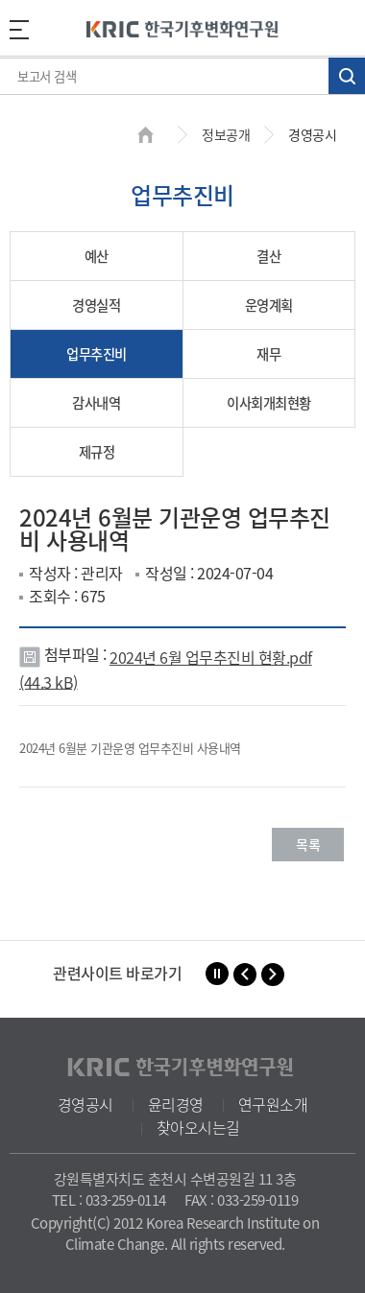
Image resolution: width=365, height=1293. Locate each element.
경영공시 (85, 1104)
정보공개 (226, 134)
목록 (308, 844)
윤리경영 (176, 1104)
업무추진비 (96, 353)
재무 (268, 353)
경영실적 (96, 305)
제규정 (97, 451)
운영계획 (269, 305)
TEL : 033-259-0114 (109, 1200)
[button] (244, 974)
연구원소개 (273, 1104)
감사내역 (96, 402)
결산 (268, 256)
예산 (97, 256)
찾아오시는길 (198, 1127)
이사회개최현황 (269, 402)
